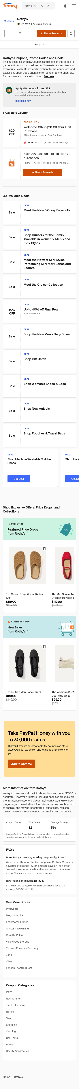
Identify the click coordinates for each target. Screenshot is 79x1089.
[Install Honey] (23, 100)
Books (9, 1044)
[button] (74, 6)
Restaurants (13, 998)
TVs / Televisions (15, 1005)
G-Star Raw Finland (17, 928)
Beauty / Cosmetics (17, 1051)
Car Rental (12, 1038)
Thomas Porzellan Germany (22, 948)
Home (6, 1077)
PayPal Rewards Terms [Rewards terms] (35, 162)
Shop (39, 44)
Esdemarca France (17, 922)
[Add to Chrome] (21, 764)
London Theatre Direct (19, 968)
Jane (9, 954)
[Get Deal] (18, 478)
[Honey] (10, 6)
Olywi (9, 961)
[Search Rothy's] (47, 5)
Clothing (11, 1031)
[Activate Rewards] (51, 33)
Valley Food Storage (17, 941)
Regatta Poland (15, 935)
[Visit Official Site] (71, 33)
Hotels (10, 1011)
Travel (9, 1018)
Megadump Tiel (15, 915)
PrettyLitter (12, 909)
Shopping (11, 1024)
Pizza (9, 992)
